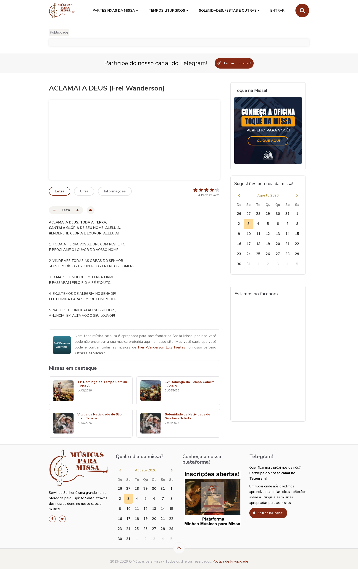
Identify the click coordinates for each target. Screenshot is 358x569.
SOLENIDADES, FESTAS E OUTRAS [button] (228, 10)
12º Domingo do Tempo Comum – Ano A (189, 384)
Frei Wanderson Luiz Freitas (161, 347)
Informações (115, 191)
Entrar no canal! (234, 63)
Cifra (84, 191)
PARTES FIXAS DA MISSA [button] (114, 10)
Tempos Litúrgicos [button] (167, 10)
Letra (59, 191)
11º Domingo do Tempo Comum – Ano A (102, 384)
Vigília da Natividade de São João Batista (99, 416)
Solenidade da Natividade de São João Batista (187, 416)
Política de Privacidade (230, 561)
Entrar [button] (277, 10)
